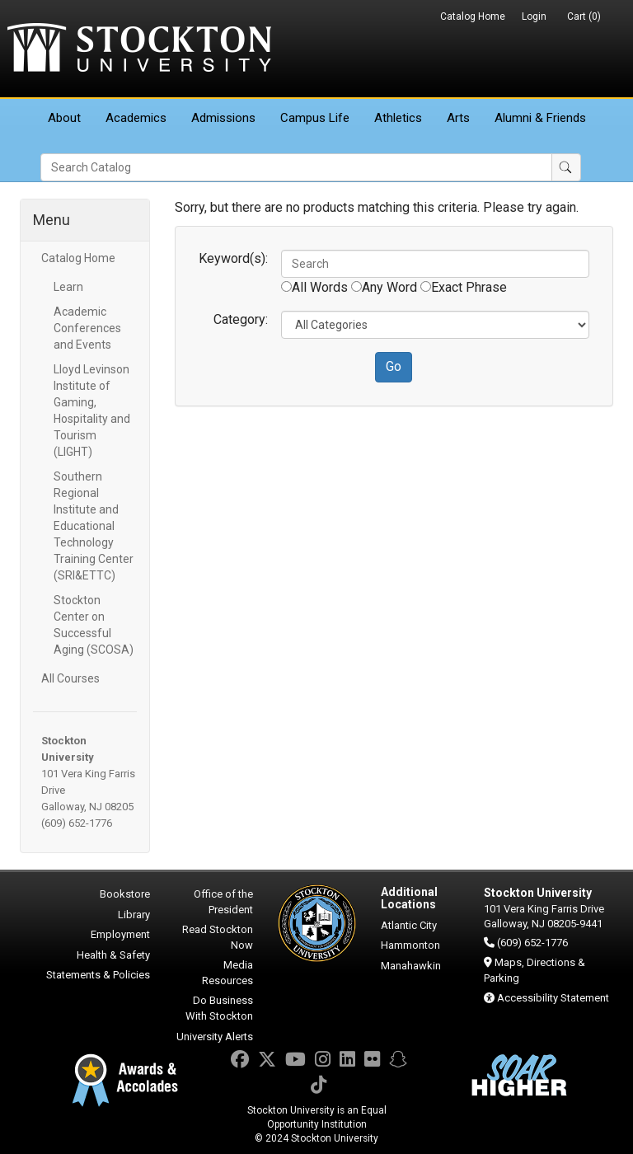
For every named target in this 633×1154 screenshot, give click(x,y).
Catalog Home (472, 16)
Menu (51, 219)
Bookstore (125, 894)
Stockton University (139, 49)
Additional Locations (409, 898)
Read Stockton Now (217, 937)
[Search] (296, 167)
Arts (458, 117)
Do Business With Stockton (219, 1008)
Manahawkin (411, 965)
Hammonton (410, 945)
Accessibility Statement (553, 998)
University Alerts (214, 1036)
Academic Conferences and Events (87, 328)
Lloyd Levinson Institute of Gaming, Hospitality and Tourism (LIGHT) (92, 410)
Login (534, 16)
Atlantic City (409, 925)
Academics (136, 117)
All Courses (70, 678)
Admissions (223, 117)
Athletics (398, 117)
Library (134, 914)
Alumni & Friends (540, 117)
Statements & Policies (98, 975)
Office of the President (223, 902)
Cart (584, 16)
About (64, 117)
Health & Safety (113, 955)
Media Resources (227, 973)
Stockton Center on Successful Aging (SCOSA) (94, 624)
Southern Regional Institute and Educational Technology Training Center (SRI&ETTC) (94, 526)
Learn (68, 286)
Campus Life (314, 117)
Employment (120, 934)
